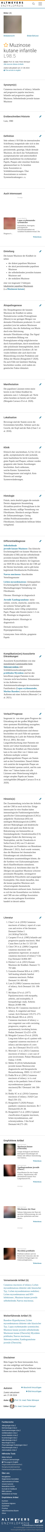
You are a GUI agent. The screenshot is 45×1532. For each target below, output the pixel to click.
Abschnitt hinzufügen (31, 1387)
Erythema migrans (8, 1503)
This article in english (12, 70)
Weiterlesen (37, 237)
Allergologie (6, 1426)
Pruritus (5, 1508)
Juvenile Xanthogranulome (16, 600)
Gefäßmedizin (7, 1433)
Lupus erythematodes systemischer (23, 1326)
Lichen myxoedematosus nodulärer (23, 1291)
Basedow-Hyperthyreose (14, 1320)
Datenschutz (30, 1530)
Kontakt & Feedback (9, 1489)
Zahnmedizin (6, 1450)
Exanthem (5, 1506)
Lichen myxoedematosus (15, 582)
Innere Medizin (7, 1435)
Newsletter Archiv (8, 1486)
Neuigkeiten (6, 1477)
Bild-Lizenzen (7, 1491)
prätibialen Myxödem (14, 673)
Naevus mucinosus (12, 574)
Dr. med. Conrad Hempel (23, 1406)
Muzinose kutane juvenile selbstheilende (21, 1330)
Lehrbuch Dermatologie (10, 1460)
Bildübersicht (9, 36)
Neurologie (6, 1443)
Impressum (39, 1530)
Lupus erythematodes (27, 688)
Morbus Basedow (12, 691)
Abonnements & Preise (10, 1482)
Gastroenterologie (8, 1430)
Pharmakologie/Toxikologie (12, 1445)
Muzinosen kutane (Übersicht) (17, 1333)
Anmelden (15, 1479)
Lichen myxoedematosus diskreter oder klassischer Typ (22, 1288)
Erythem (5, 1501)
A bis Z (13, 1426)
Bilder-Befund (32, 36)
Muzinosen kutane (15, 289)
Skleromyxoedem (11, 1339)
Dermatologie (7, 1428)
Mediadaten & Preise (9, 1494)
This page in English (10, 1462)
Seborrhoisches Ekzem (10, 1511)
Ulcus (4, 1513)
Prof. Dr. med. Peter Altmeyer (24, 1400)
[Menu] (40, 4)
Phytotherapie (7, 1448)
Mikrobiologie (7, 1440)
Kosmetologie (7, 1438)
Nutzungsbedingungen (18, 1530)
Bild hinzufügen (33, 1391)
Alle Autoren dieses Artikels (14, 64)
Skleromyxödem (11, 667)
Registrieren (6, 1479)
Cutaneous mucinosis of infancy (17, 1285)
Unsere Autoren (7, 1484)
